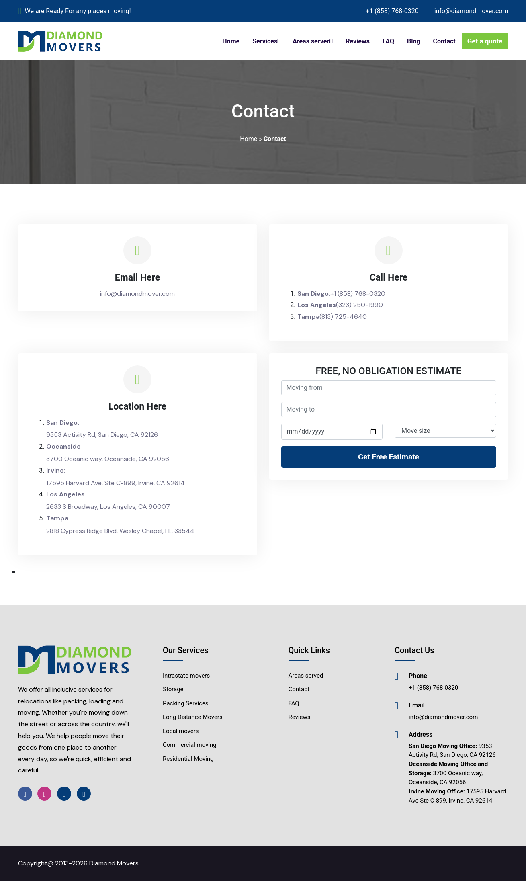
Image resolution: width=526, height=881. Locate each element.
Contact (444, 41)
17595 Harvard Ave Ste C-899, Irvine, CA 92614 (457, 796)
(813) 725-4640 (343, 316)
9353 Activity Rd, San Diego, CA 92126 (102, 434)
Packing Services (186, 703)
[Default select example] (445, 431)
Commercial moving (190, 744)
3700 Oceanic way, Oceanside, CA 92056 (107, 459)
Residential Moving (188, 758)
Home (230, 41)
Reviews (358, 41)
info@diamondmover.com (471, 11)
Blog (413, 41)
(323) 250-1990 (359, 305)
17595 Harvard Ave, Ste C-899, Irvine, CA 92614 (115, 483)
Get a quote (485, 41)
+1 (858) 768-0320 (392, 11)
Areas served (311, 41)
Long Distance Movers (193, 717)
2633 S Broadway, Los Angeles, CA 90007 (108, 506)
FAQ (388, 41)
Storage (173, 689)
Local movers (181, 731)
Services (264, 41)
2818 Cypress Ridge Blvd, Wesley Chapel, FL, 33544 (120, 531)
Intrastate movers (186, 675)
